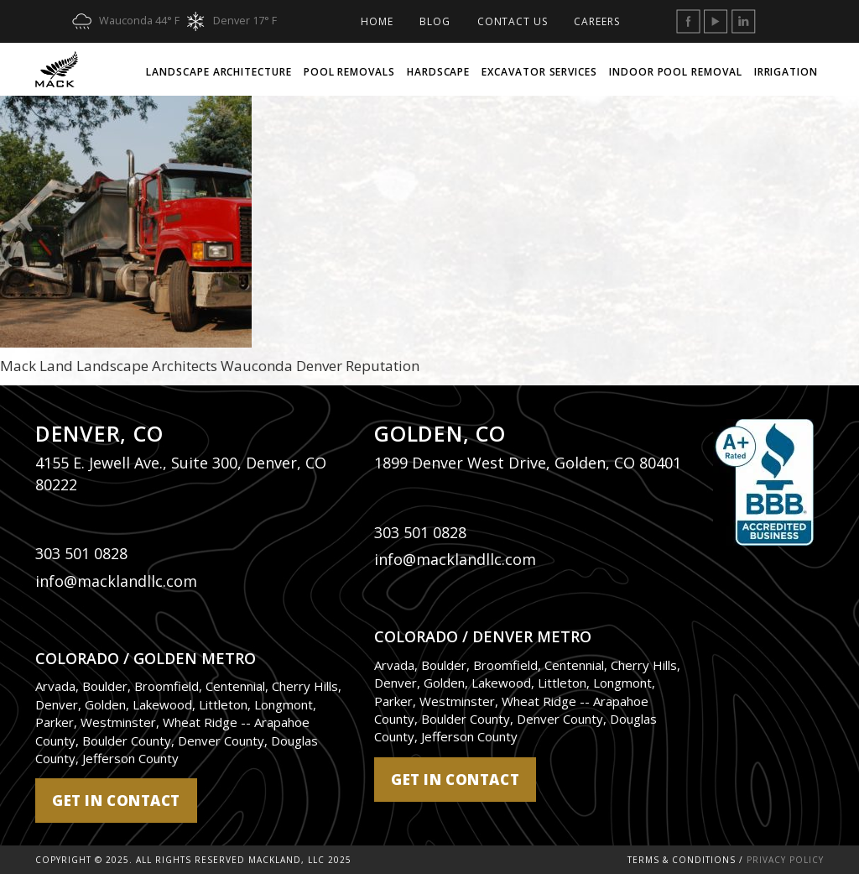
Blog (434, 21)
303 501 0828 (81, 553)
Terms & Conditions (681, 860)
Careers (596, 21)
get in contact (116, 800)
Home (377, 21)
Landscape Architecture (218, 72)
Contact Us (512, 21)
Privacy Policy (785, 860)
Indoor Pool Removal (675, 72)
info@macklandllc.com (116, 581)
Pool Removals (349, 72)
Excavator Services (539, 72)
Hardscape (438, 72)
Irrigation (786, 72)
